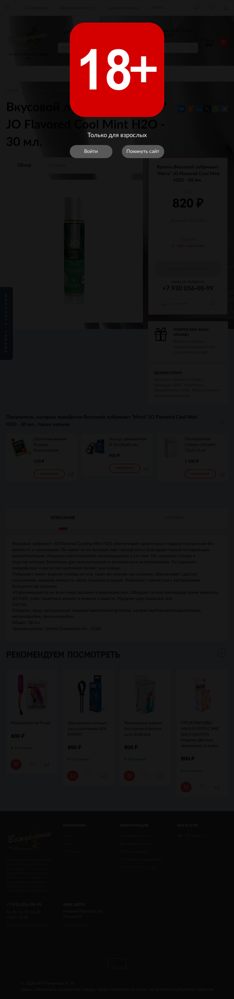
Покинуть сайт (142, 151)
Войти (91, 151)
